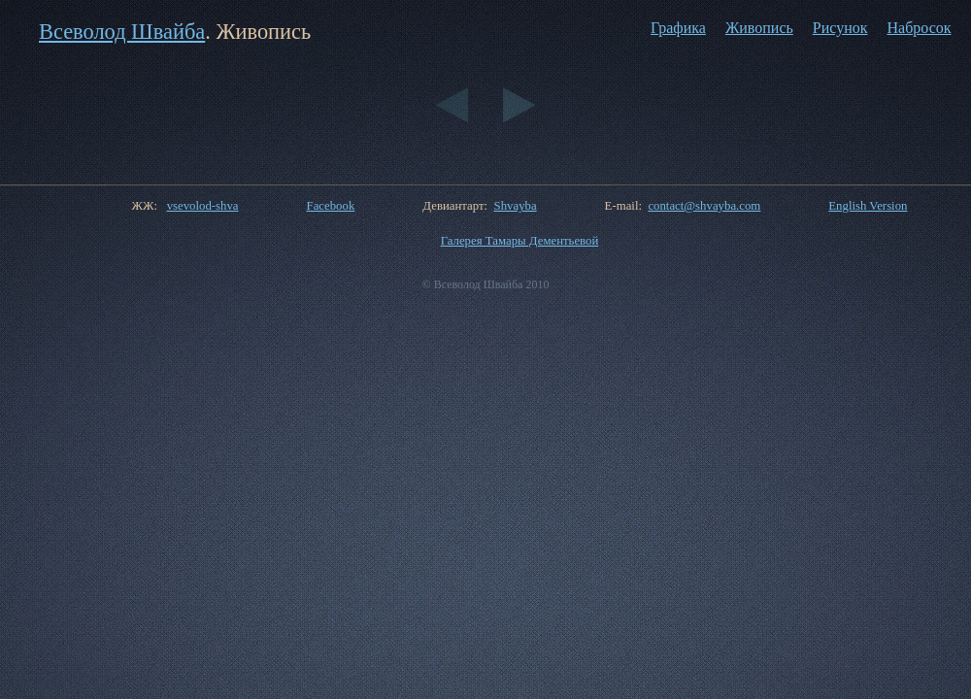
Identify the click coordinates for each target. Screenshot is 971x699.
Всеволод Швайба (122, 31)
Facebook (331, 206)
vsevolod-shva (203, 206)
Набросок (919, 27)
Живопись (759, 27)
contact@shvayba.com (704, 206)
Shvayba (515, 206)
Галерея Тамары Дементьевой (520, 241)
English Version (867, 206)
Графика (678, 27)
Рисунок (840, 27)
